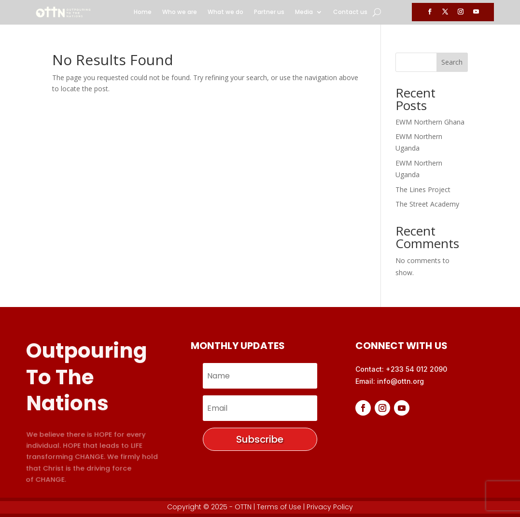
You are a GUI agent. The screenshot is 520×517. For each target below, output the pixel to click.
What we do (225, 12)
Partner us (269, 12)
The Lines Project (422, 189)
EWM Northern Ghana (429, 121)
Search (452, 62)
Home (143, 12)
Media (304, 12)
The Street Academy (427, 204)
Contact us (350, 12)
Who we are (179, 12)
